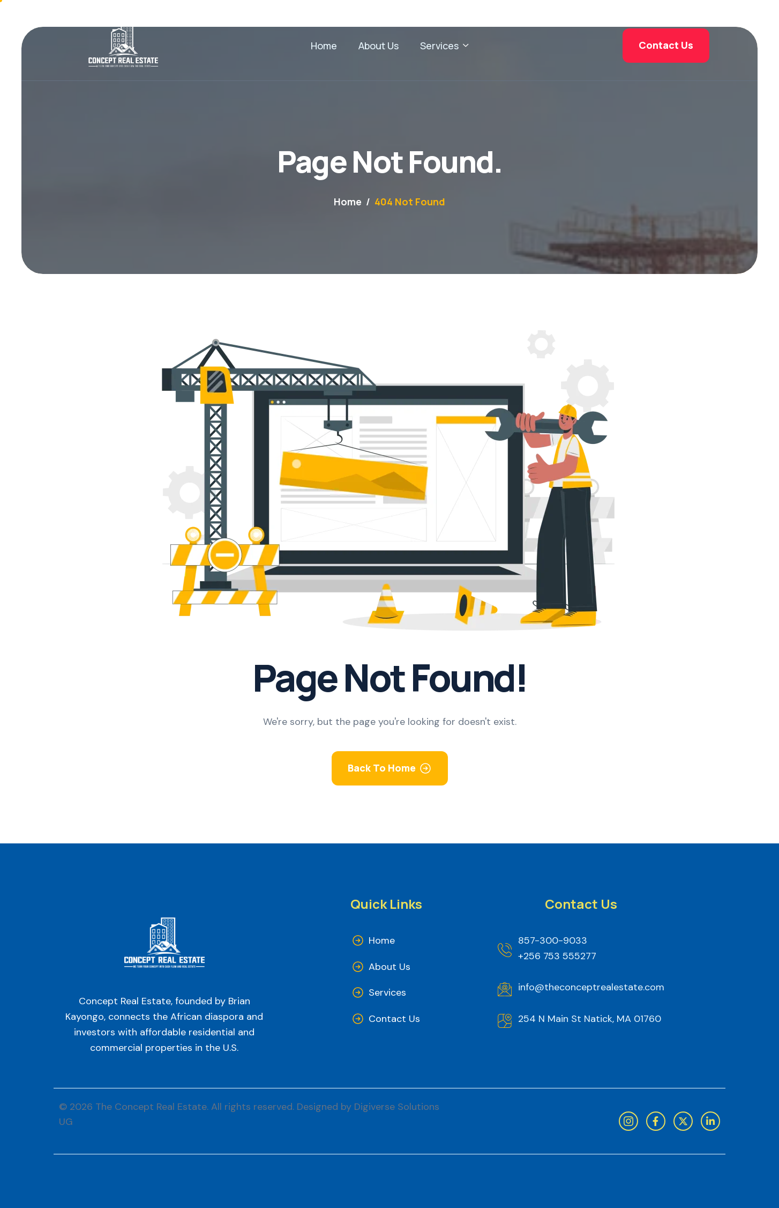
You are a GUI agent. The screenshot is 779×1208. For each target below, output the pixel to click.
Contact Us (394, 1018)
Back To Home (382, 767)
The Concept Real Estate (151, 1106)
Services (444, 45)
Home (324, 45)
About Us (378, 45)
